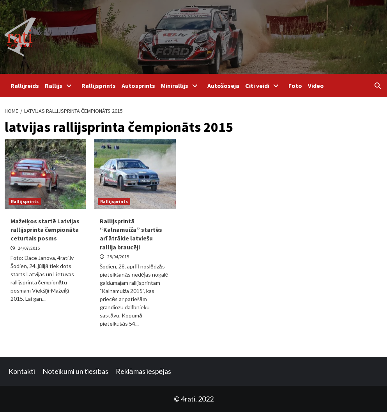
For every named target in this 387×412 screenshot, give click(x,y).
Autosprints (138, 85)
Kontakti (22, 371)
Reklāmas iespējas (143, 371)
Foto (295, 85)
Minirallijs (181, 85)
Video (316, 85)
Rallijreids (25, 85)
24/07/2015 (29, 248)
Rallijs (60, 85)
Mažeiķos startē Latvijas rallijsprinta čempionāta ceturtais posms (45, 229)
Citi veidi (264, 85)
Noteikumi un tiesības (75, 371)
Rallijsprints (98, 85)
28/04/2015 (118, 256)
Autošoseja (223, 85)
